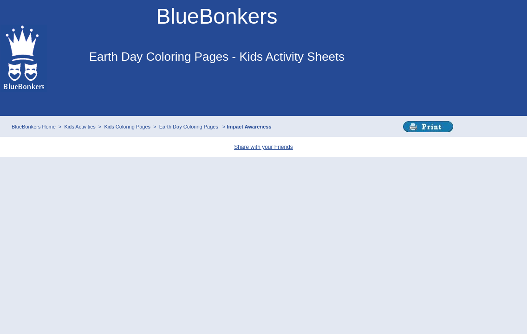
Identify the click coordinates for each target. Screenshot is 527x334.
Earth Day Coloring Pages (189, 126)
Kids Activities (80, 126)
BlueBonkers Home (34, 126)
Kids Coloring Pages (127, 126)
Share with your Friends (263, 147)
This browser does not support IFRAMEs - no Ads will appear (216, 92)
